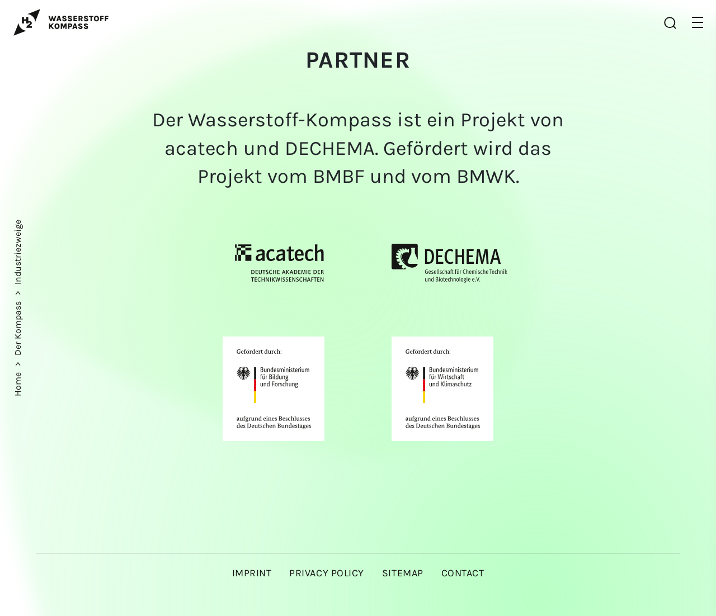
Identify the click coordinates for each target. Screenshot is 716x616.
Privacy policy (326, 573)
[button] (697, 22)
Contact (462, 573)
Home (17, 383)
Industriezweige (17, 252)
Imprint (252, 573)
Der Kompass (17, 327)
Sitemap (402, 573)
